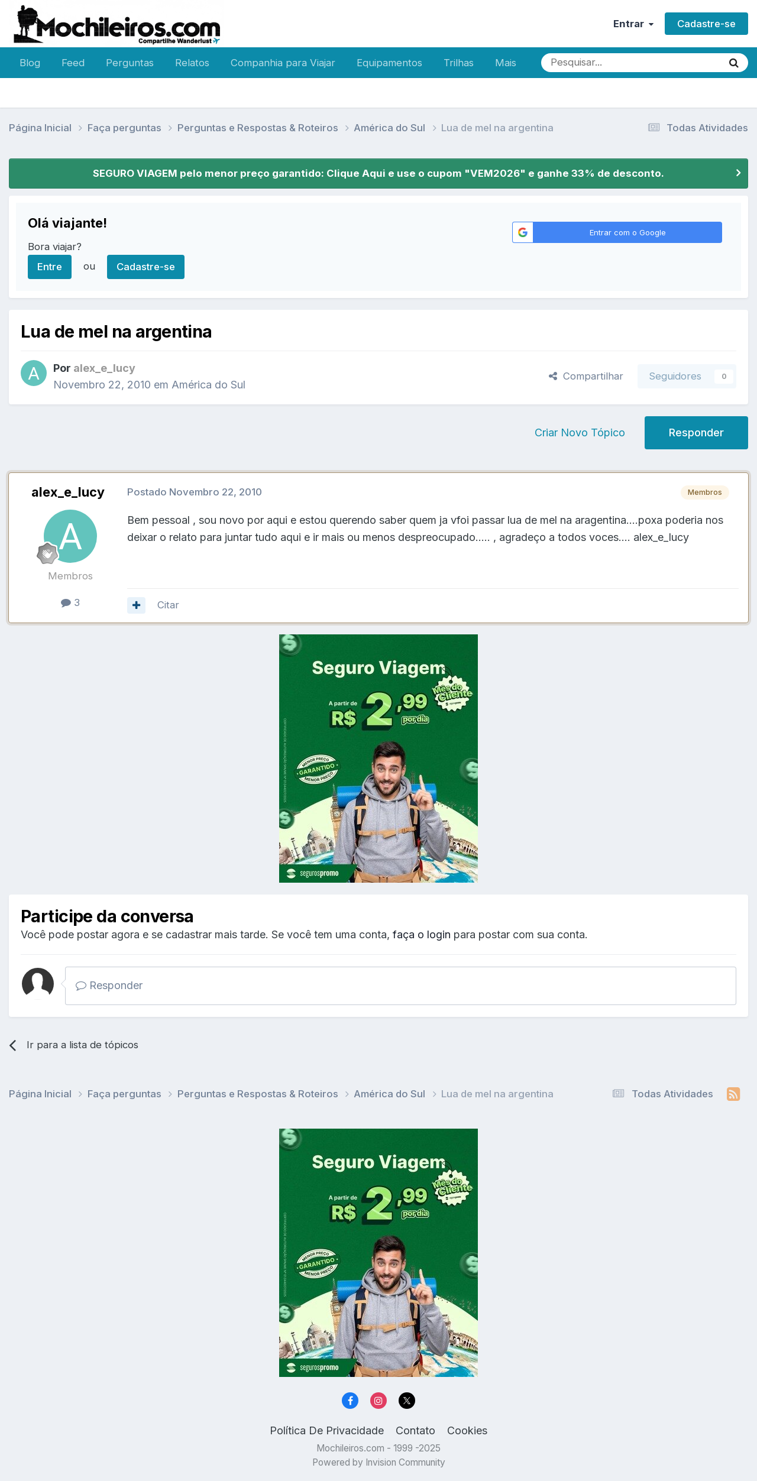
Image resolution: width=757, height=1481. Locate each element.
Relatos (192, 63)
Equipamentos (389, 63)
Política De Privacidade (327, 1430)
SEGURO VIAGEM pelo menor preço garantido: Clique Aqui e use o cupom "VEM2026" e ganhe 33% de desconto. (378, 173)
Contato (415, 1430)
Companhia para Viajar (283, 63)
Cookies (467, 1430)
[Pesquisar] (593, 62)
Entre (49, 267)
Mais (505, 63)
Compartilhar (586, 376)
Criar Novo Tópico (580, 432)
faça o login (422, 934)
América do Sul (208, 384)
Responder (696, 432)
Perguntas (130, 63)
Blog (30, 63)
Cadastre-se (706, 24)
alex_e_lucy (68, 492)
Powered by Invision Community (378, 1462)
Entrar (633, 24)
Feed (73, 63)
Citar (168, 605)
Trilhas (459, 63)
